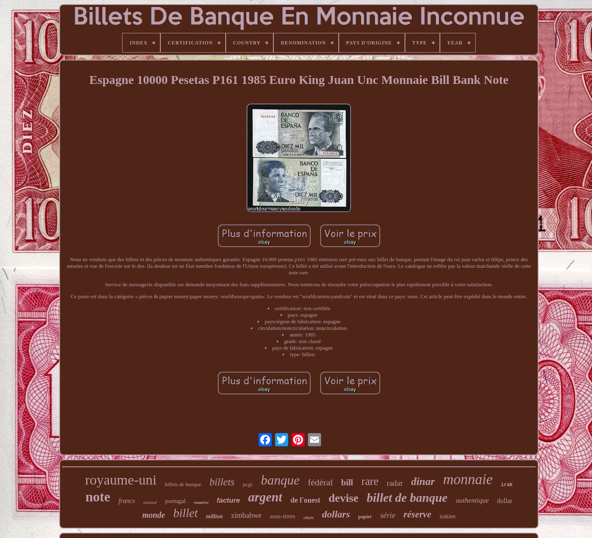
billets (221, 481)
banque (280, 480)
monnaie (468, 479)
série (387, 515)
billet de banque (407, 497)
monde (153, 514)
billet (185, 512)
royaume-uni (121, 479)
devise (343, 498)
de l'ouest (305, 500)
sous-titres (282, 516)
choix (308, 517)
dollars (336, 514)
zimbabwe (246, 515)
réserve (418, 514)
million (214, 516)
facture (228, 500)
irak (507, 485)
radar (395, 483)
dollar (504, 500)
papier (365, 516)
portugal (175, 501)
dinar (423, 481)
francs (126, 500)
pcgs (248, 484)
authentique (472, 500)
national (150, 502)
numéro (201, 502)
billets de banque (183, 484)
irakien (447, 516)
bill (347, 482)
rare (370, 481)
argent (265, 497)
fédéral (320, 482)
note (98, 496)
